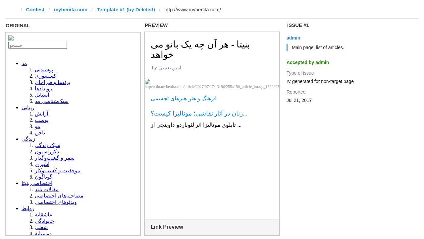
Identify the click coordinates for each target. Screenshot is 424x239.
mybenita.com (70, 9)
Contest (35, 9)
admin (293, 37)
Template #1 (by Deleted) (126, 9)
